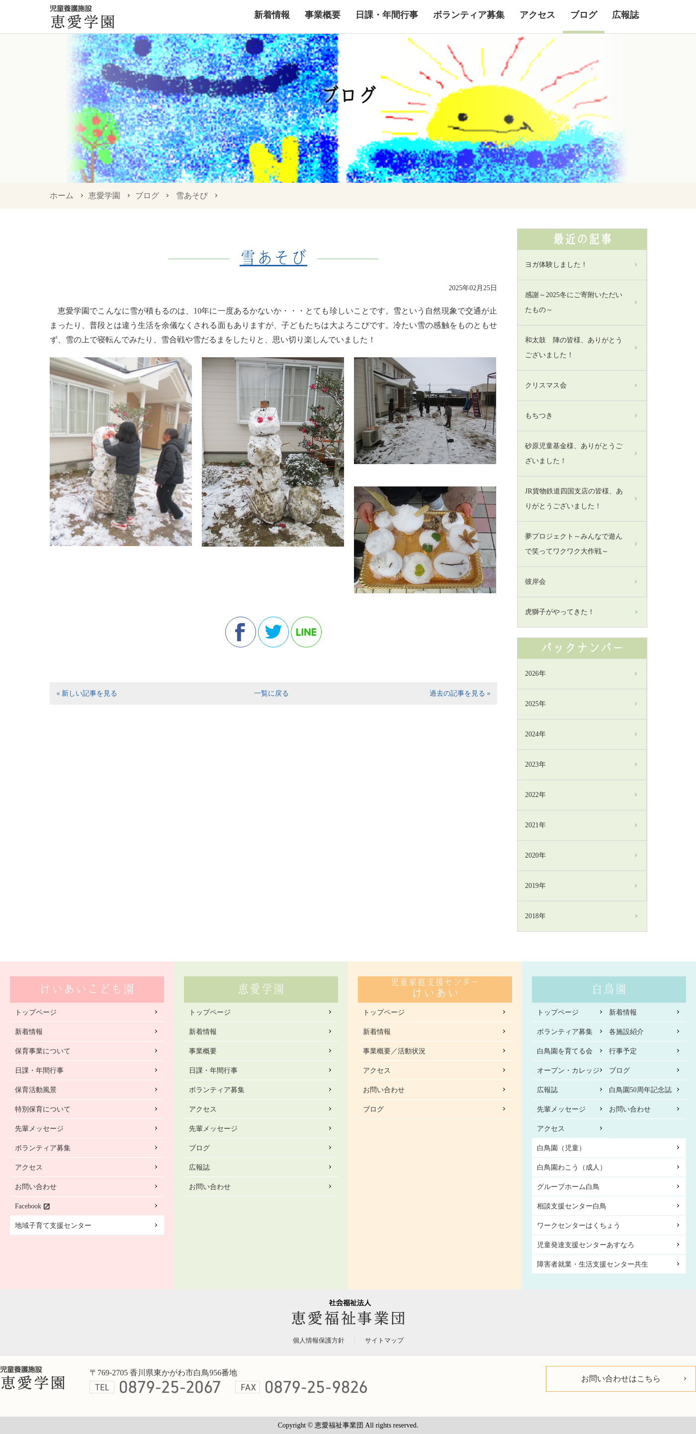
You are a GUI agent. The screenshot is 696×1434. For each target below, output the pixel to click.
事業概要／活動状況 (394, 1051)
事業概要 (323, 15)
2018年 (535, 916)
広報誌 (625, 15)
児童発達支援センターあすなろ (585, 1245)
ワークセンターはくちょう (578, 1225)
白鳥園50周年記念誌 (640, 1090)
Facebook (28, 1206)
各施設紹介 (626, 1032)
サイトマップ (384, 1340)
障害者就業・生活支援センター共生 (592, 1264)
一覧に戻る (271, 693)
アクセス (537, 15)
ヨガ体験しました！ (556, 264)
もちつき (539, 415)
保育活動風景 (36, 1090)
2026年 (535, 673)
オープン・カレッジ (568, 1070)
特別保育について (43, 1109)
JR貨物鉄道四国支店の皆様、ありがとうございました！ (574, 498)
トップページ (36, 1012)
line (306, 632)
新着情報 (272, 15)
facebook (240, 632)
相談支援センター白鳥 (572, 1206)
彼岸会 (535, 581)
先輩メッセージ (39, 1128)
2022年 (535, 794)
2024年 (535, 734)
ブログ (583, 15)
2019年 (535, 885)
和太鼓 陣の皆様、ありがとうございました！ (573, 347)
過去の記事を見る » (460, 693)
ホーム (62, 195)
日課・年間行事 (386, 15)
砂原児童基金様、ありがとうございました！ (573, 453)
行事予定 (623, 1051)
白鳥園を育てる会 (565, 1051)
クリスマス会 (546, 385)
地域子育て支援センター (53, 1225)
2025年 (535, 704)
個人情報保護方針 (319, 1340)
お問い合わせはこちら (621, 1378)
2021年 (535, 825)
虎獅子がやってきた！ (560, 612)
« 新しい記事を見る (86, 693)
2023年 (535, 764)
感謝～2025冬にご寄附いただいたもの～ (573, 302)
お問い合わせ (36, 1187)
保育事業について (43, 1051)
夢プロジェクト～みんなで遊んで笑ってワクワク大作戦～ (573, 544)
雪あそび (192, 195)
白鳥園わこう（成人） (572, 1167)
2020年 (535, 855)
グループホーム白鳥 (568, 1187)
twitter (273, 632)
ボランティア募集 (469, 15)
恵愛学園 (104, 195)
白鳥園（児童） (561, 1148)
